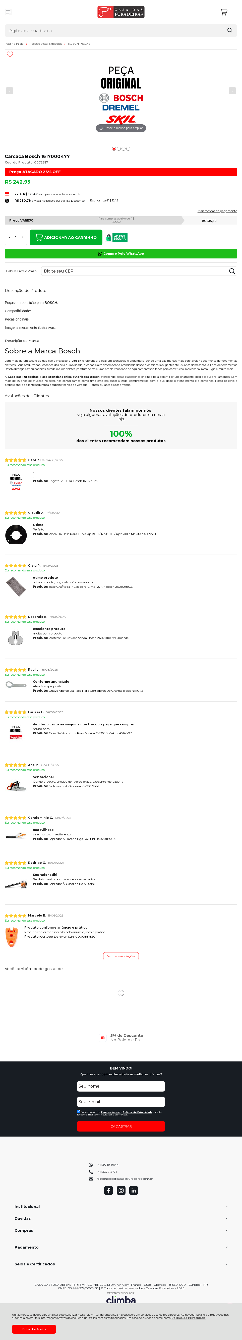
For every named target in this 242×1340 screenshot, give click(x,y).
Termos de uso (110, 1112)
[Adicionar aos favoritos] (10, 54)
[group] (121, 1037)
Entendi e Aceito (34, 1329)
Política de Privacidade (188, 1318)
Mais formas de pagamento (217, 211)
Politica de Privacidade (137, 1112)
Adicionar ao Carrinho (66, 237)
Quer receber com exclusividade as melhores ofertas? (121, 1074)
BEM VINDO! (121, 1068)
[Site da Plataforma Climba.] (121, 1299)
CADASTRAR (121, 1126)
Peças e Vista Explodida (46, 43)
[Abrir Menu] (8, 12)
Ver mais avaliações (121, 956)
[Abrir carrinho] (227, 12)
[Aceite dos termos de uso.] (78, 1111)
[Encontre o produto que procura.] (229, 30)
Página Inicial (15, 43)
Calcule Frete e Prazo (21, 271)
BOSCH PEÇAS (79, 43)
